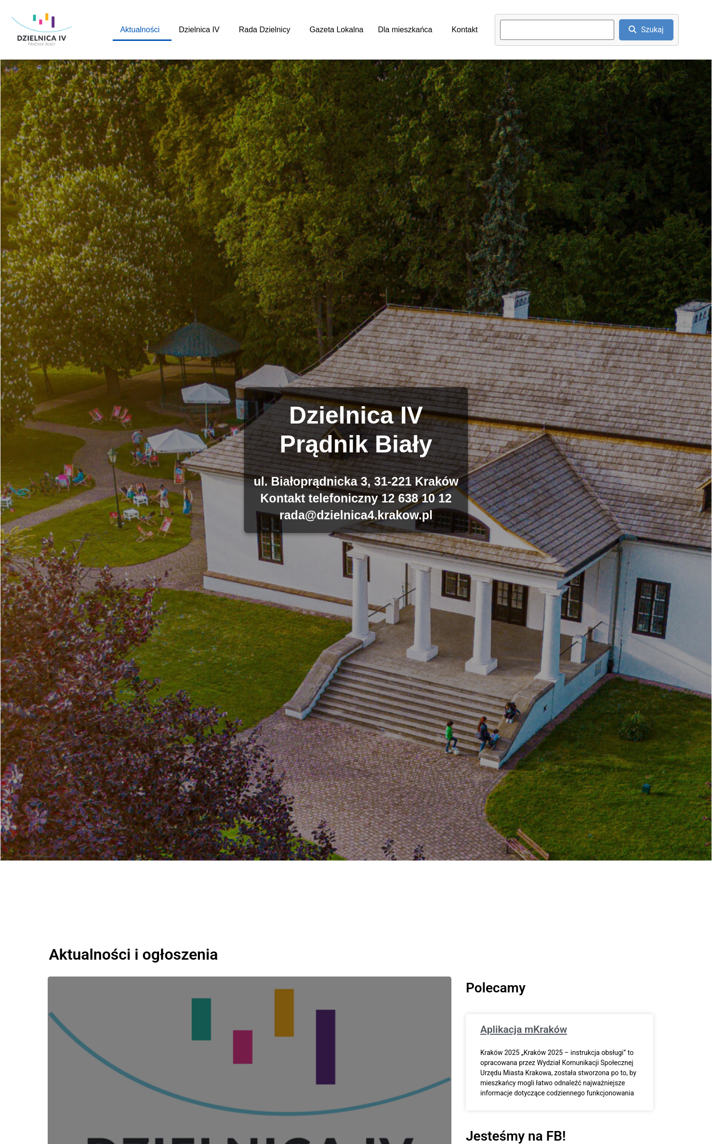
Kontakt (464, 30)
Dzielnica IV (199, 30)
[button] (142, 30)
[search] (557, 30)
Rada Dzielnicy (264, 30)
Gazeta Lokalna (336, 30)
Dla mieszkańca (405, 30)
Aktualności (139, 30)
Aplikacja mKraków (523, 1029)
